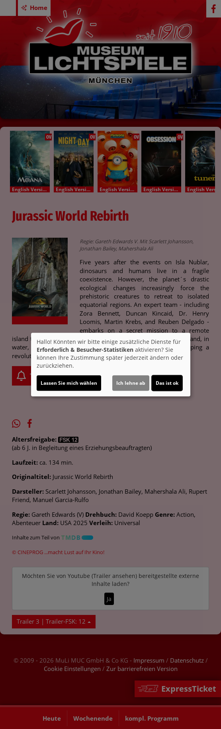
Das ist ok (167, 383)
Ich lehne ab (130, 383)
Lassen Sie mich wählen (69, 383)
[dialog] (110, 364)
